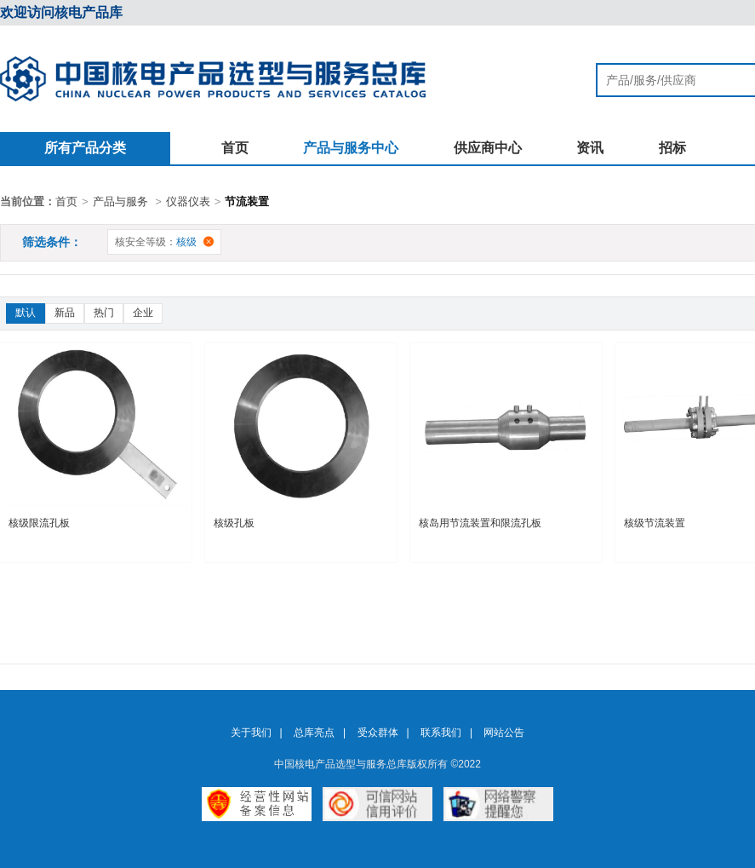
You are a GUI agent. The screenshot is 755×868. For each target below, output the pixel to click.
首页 (235, 148)
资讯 (589, 148)
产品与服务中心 (350, 148)
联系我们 (440, 733)
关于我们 (251, 733)
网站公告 (503, 733)
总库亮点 (314, 733)
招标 (672, 148)
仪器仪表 (188, 201)
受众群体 (377, 733)
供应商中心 (488, 148)
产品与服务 (120, 201)
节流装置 (247, 201)
